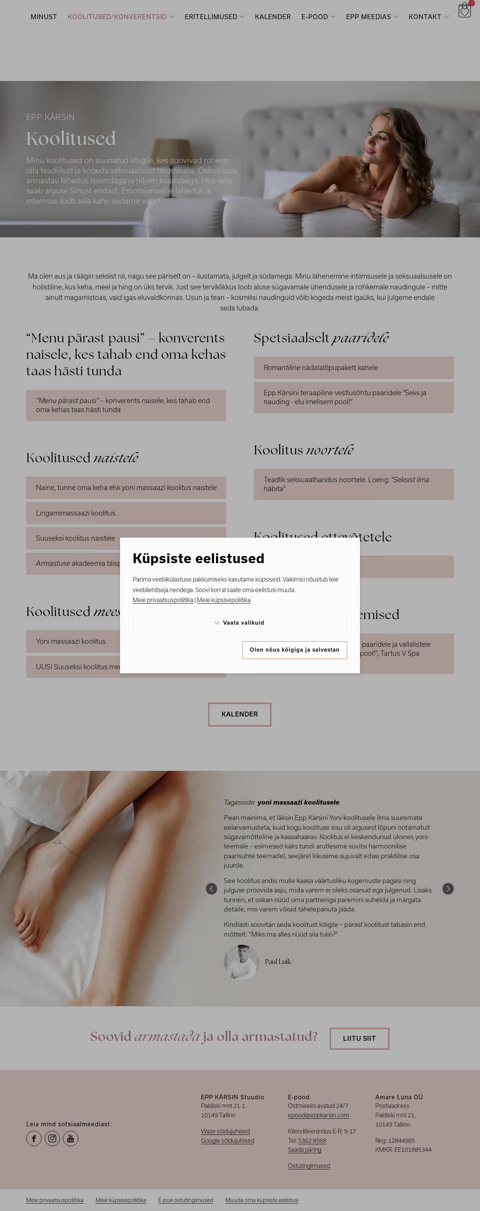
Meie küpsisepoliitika (223, 600)
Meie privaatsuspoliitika (163, 600)
